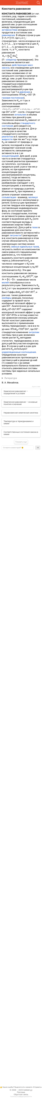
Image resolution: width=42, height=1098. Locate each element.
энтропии (34, 332)
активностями (9, 29)
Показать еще (21, 442)
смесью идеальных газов (25, 246)
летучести (15, 235)
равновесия (8, 35)
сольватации (9, 197)
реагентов (7, 136)
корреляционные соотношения (19, 352)
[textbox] (17, 448)
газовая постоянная (13, 97)
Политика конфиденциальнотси (21, 1096)
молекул (33, 197)
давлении (24, 92)
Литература (10, 378)
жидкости (7, 139)
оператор (11, 59)
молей (5, 282)
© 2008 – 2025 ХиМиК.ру (21, 1090)
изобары (6, 298)
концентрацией (10, 156)
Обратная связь (21, 1094)
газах (35, 227)
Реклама (21, 1092)
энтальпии (20, 114)
